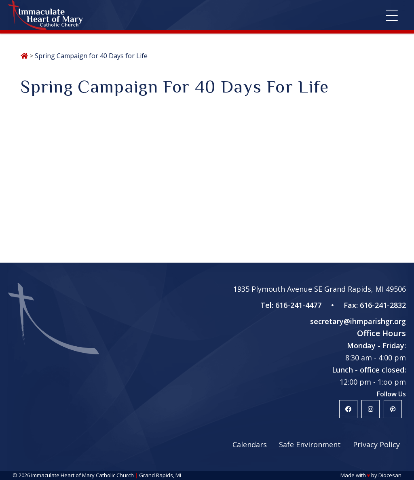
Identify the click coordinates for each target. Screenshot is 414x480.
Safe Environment (310, 444)
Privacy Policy (376, 444)
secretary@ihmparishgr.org (358, 321)
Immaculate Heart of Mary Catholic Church (82, 475)
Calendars (249, 444)
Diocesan (389, 475)
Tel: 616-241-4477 (290, 305)
